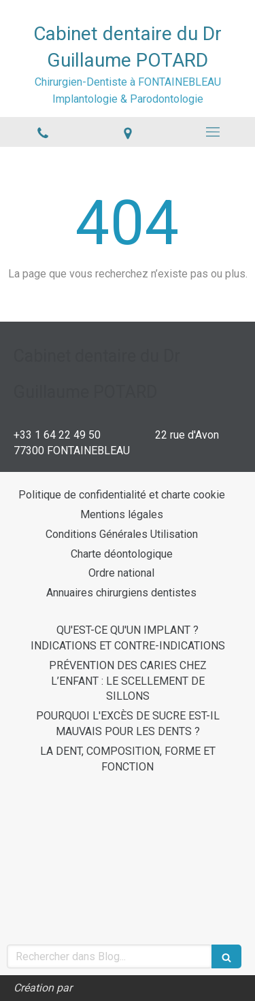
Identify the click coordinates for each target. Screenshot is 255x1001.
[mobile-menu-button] (212, 132)
